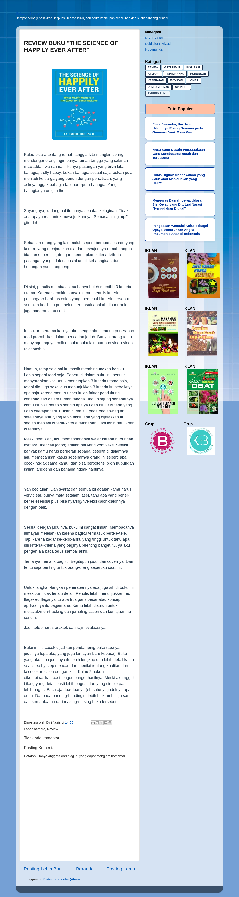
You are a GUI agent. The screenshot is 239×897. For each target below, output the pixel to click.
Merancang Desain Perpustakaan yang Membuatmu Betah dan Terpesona (178, 153)
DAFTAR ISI (154, 37)
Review (52, 729)
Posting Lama (121, 868)
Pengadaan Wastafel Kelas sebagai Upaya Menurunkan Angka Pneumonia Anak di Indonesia (180, 230)
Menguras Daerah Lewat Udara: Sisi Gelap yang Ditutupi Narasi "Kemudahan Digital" (177, 204)
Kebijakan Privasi (158, 43)
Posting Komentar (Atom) (61, 879)
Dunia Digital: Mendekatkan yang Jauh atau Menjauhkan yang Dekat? (178, 179)
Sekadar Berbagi (28, 13)
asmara (39, 729)
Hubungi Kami (155, 49)
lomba (193, 80)
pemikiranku (175, 73)
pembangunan (158, 87)
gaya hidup (172, 67)
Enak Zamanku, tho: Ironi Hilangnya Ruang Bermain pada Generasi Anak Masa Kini (177, 128)
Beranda (85, 868)
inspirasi (193, 67)
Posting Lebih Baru (43, 868)
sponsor (181, 87)
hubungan (198, 73)
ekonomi (176, 80)
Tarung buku (157, 93)
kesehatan (156, 80)
